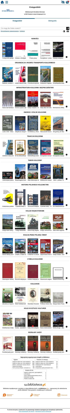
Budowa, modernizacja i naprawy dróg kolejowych (23, 364)
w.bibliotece (43, 388)
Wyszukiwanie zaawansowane (10, 31)
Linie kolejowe (27, 373)
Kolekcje (22, 31)
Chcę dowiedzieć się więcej (26, 411)
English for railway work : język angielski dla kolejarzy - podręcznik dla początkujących (30, 361)
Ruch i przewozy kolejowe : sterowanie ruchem (22, 367)
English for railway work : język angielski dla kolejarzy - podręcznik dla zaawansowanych (31, 363)
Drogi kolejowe (39, 366)
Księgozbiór (17, 21)
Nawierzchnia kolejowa (17, 366)
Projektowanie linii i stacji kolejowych (43, 364)
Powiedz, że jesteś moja (29, 378)
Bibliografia (52, 21)
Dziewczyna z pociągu (28, 377)
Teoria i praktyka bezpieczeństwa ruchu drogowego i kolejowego (37, 375)
